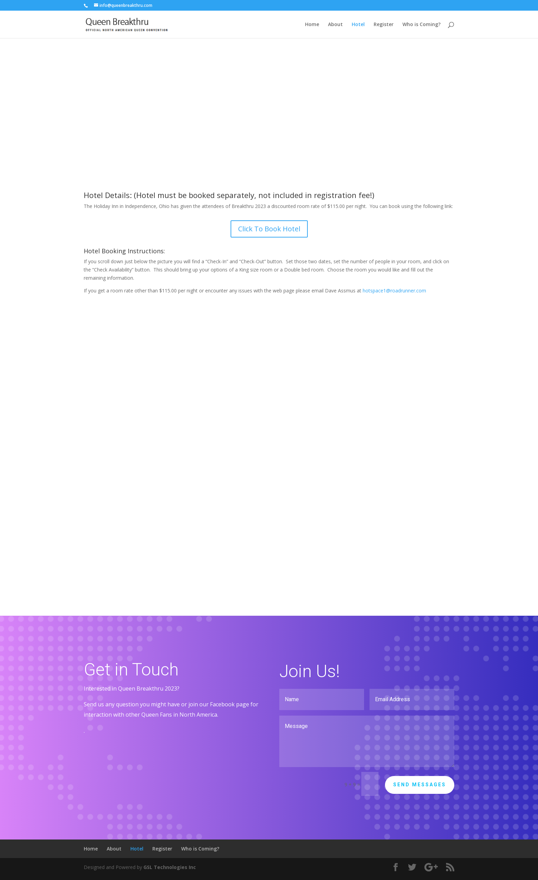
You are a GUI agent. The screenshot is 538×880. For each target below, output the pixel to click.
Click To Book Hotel (269, 228)
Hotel (358, 24)
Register (384, 24)
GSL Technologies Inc (169, 867)
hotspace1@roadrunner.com (394, 290)
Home (312, 24)
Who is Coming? (421, 24)
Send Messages (419, 784)
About (335, 24)
